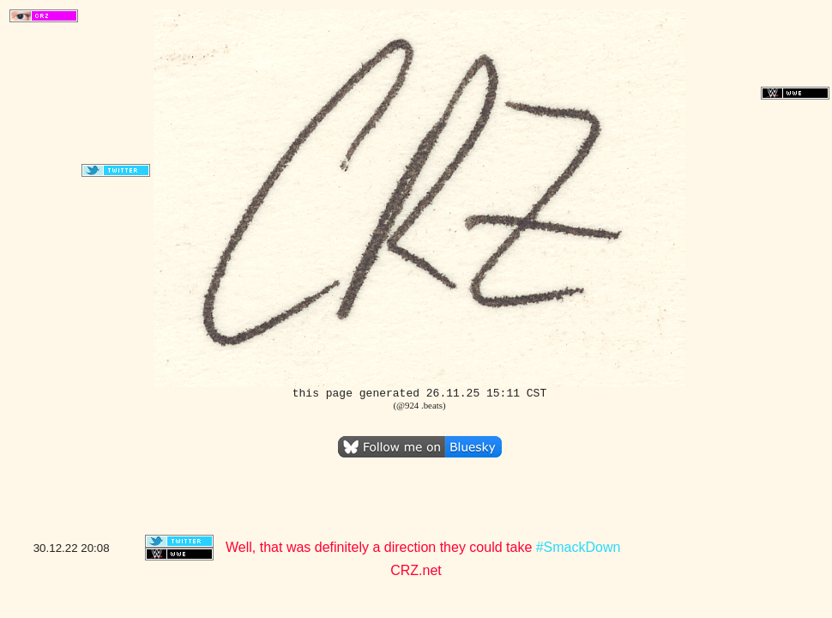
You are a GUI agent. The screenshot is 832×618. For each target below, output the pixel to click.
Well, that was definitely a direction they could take (381, 547)
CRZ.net (416, 570)
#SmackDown (578, 547)
